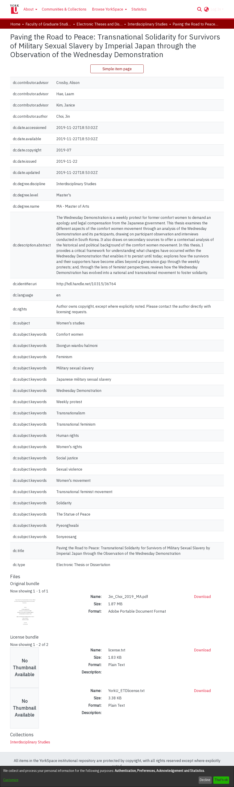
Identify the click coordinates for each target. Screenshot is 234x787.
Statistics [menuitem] (139, 9)
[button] (199, 9)
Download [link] (202, 596)
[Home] (14, 9)
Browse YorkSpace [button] (107, 9)
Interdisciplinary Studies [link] (148, 24)
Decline (205, 780)
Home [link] (15, 24)
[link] (30, 742)
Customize (10, 780)
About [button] (28, 9)
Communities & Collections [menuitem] (64, 9)
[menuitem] (30, 9)
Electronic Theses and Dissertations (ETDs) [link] (100, 24)
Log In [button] (216, 9)
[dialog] (117, 776)
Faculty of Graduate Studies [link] (48, 24)
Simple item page (117, 69)
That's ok (221, 780)
